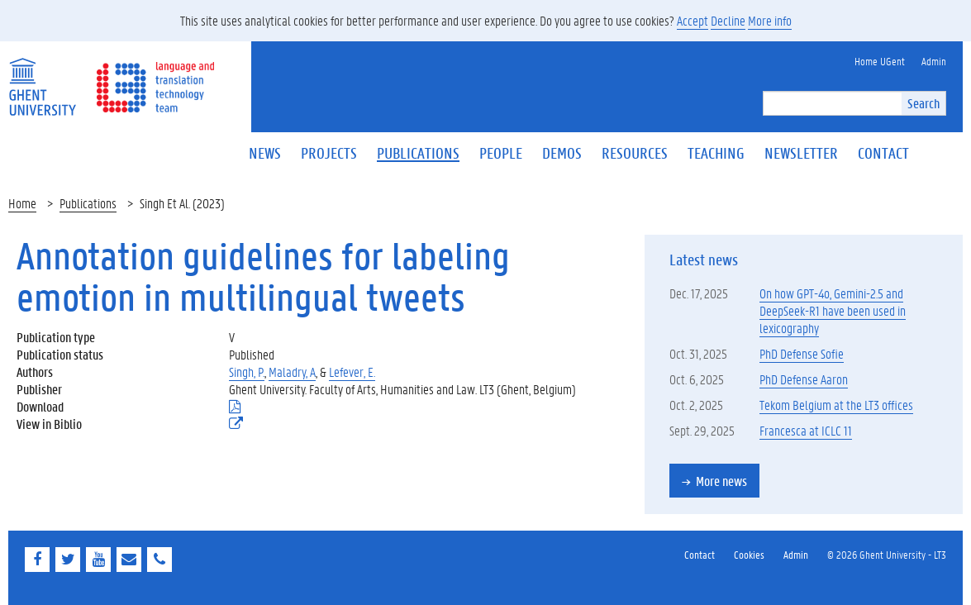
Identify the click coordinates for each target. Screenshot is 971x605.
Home (22, 203)
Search (923, 103)
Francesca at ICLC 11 (805, 430)
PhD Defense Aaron (803, 379)
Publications (88, 203)
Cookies (749, 554)
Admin (795, 554)
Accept (692, 20)
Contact (699, 554)
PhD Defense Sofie (801, 353)
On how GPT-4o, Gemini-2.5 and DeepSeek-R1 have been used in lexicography (832, 310)
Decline (728, 20)
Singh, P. (246, 371)
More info (770, 20)
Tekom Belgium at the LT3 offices (836, 404)
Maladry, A (292, 371)
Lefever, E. (352, 371)
